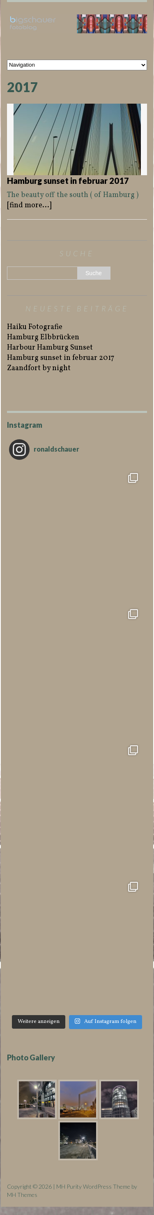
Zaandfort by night (39, 368)
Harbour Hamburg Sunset (50, 348)
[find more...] (29, 205)
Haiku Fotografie (34, 327)
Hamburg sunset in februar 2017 (68, 180)
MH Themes (22, 1194)
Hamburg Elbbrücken (43, 337)
